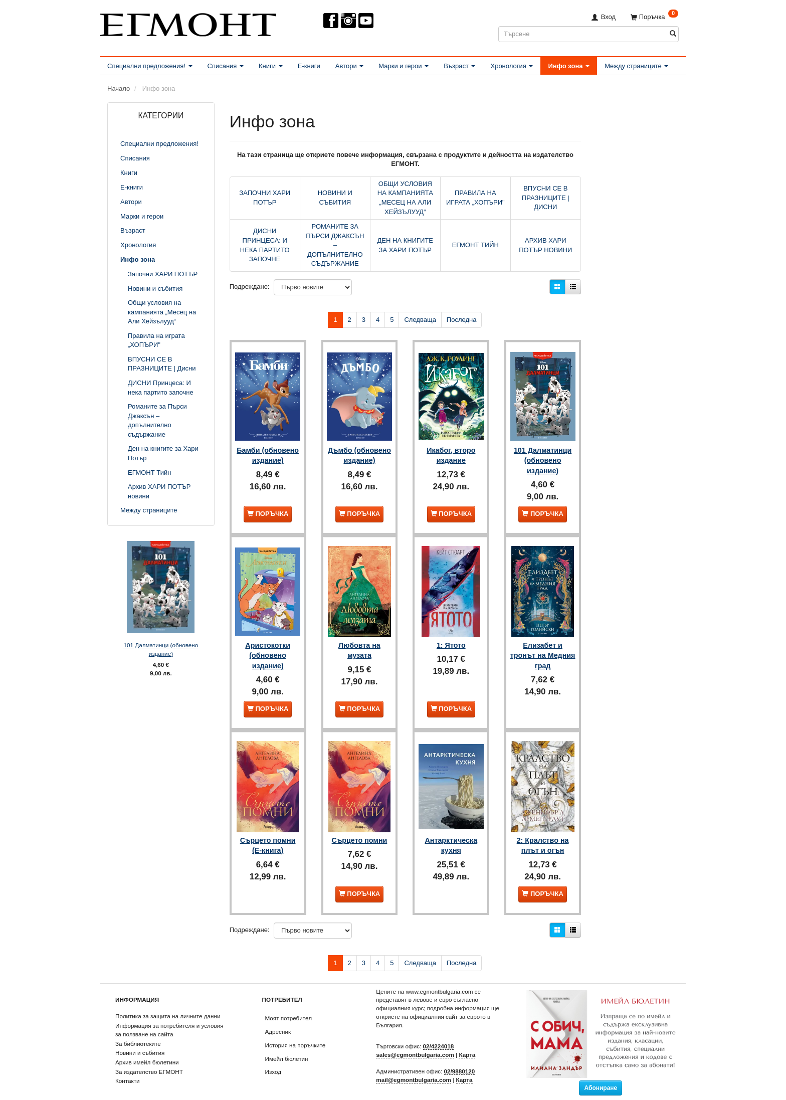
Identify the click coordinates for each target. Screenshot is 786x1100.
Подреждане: (250, 286)
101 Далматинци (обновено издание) (161, 649)
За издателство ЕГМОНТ (149, 1058)
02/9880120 (459, 1058)
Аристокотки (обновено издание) (267, 645)
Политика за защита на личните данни (167, 1003)
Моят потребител (288, 1005)
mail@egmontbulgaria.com (413, 1066)
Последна (462, 319)
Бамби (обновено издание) (267, 455)
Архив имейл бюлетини (147, 1049)
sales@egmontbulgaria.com (415, 1041)
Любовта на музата (359, 640)
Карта (467, 1041)
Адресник (278, 1018)
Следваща (420, 319)
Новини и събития (139, 1039)
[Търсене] (673, 34)
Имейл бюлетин (286, 1045)
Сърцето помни (359, 826)
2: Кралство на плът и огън (543, 831)
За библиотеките (138, 1030)
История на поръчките (295, 1032)
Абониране (600, 1074)
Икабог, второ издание (451, 450)
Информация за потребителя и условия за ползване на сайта (169, 1016)
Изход (273, 1058)
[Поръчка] (654, 17)
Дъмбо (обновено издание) (359, 455)
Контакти (127, 1067)
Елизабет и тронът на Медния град (542, 645)
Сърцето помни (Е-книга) (268, 831)
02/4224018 (438, 1033)
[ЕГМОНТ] (188, 23)
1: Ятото (451, 635)
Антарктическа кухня (451, 831)
